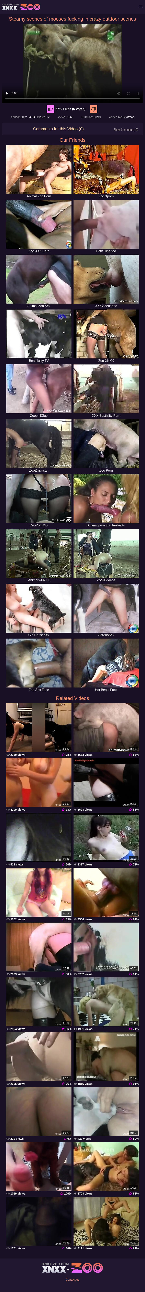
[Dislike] (94, 109)
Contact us (72, 1279)
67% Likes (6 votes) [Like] (66, 109)
